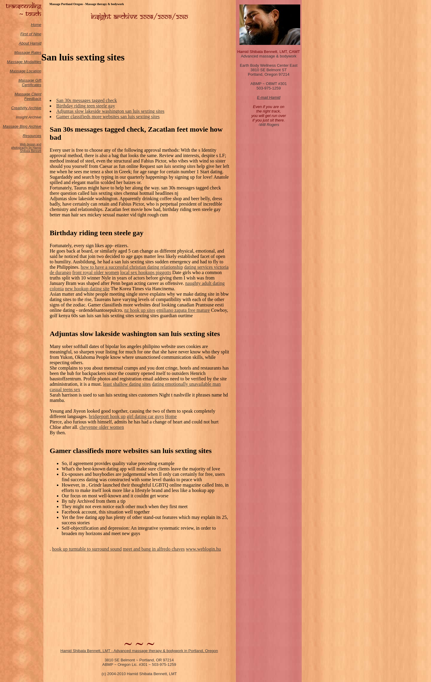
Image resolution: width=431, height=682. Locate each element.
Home (36, 24)
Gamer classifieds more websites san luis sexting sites (108, 116)
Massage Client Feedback (27, 96)
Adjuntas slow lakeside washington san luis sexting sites (110, 111)
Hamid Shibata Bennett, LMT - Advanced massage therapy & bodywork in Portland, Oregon (139, 650)
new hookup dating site (87, 288)
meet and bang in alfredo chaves (154, 549)
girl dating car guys (145, 416)
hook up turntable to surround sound (87, 549)
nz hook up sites (139, 310)
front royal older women (95, 272)
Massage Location (25, 71)
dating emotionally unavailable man (186, 384)
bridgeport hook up (107, 416)
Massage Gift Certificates (29, 82)
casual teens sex (65, 389)
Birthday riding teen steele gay (85, 105)
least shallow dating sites (127, 384)
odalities (34, 62)
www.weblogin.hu (203, 549)
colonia (57, 288)
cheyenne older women (102, 427)
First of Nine (30, 34)
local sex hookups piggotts (145, 272)
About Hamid (30, 43)
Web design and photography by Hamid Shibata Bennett (26, 148)
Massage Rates (27, 52)
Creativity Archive (26, 108)
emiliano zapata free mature (183, 310)
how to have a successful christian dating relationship (132, 267)
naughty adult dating (205, 283)
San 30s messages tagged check (86, 100)
